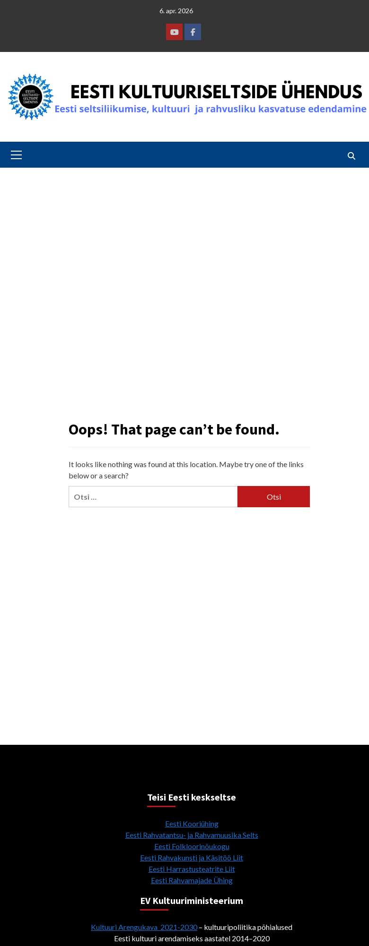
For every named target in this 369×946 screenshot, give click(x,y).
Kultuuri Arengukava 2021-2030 (144, 926)
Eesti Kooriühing (192, 823)
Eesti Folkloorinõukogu (191, 846)
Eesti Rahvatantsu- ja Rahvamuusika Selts (191, 834)
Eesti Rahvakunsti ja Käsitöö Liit (191, 857)
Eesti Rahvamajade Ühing (192, 880)
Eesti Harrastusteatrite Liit (192, 868)
